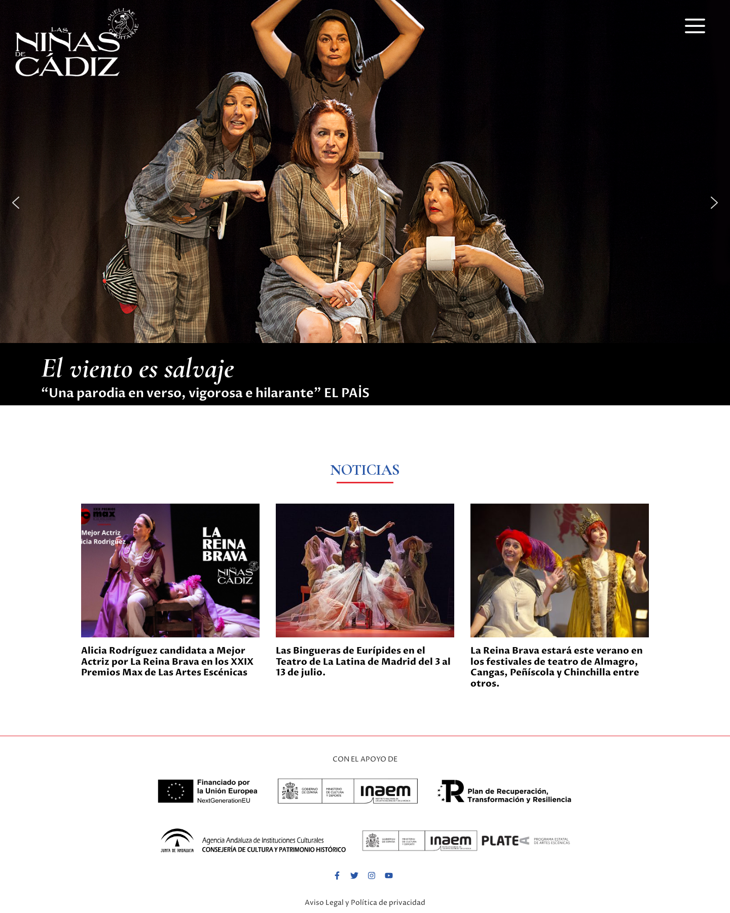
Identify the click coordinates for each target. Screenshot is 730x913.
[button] (695, 25)
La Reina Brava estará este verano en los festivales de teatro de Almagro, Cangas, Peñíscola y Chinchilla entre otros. (556, 667)
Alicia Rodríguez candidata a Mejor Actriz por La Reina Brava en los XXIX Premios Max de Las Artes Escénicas (167, 661)
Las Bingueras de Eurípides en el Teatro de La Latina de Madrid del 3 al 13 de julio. (363, 661)
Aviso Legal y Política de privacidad (365, 902)
